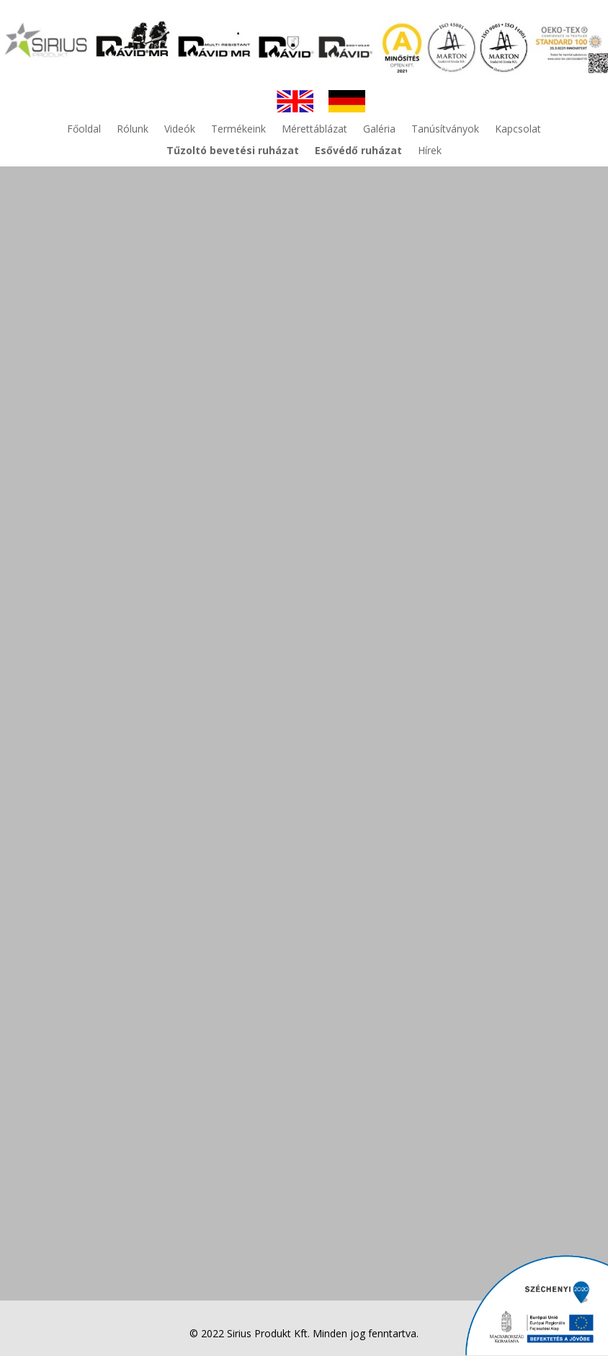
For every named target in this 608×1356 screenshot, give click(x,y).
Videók (179, 129)
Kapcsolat (518, 129)
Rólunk (132, 129)
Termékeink (238, 129)
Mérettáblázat (314, 129)
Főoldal (84, 129)
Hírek (430, 151)
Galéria (379, 129)
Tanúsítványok (445, 129)
